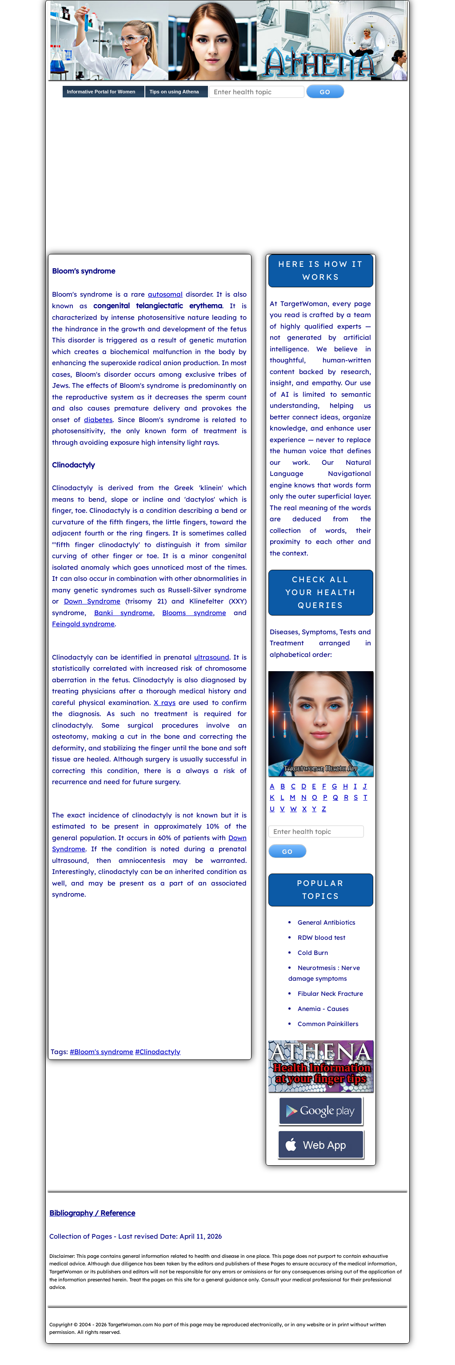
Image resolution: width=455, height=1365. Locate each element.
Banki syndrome (123, 612)
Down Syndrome (92, 601)
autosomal (165, 294)
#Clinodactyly (157, 1051)
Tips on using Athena (174, 91)
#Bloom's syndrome (101, 1051)
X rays (165, 702)
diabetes (98, 419)
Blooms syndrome (194, 612)
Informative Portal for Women (101, 91)
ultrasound (211, 657)
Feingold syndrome (83, 624)
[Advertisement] (251, 178)
